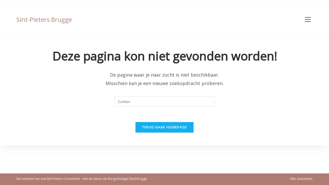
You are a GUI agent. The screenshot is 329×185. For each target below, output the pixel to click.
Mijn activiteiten (301, 179)
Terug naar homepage (164, 127)
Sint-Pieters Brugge (44, 19)
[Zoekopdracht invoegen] (164, 101)
